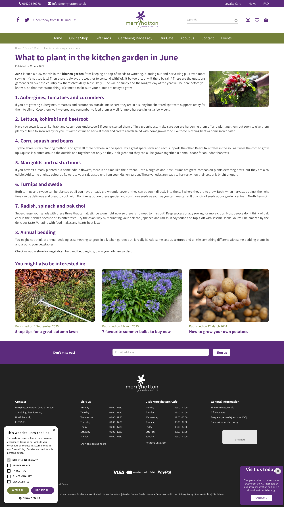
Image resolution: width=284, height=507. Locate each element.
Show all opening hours (93, 443)
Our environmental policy (224, 422)
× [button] (54, 430)
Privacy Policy (186, 494)
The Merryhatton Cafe (222, 407)
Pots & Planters (62, 484)
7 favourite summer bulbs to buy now (136, 331)
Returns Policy (203, 494)
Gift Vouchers (218, 412)
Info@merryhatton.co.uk (69, 3)
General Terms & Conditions (162, 494)
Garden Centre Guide (133, 494)
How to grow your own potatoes (218, 331)
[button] (30, 498)
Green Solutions (111, 494)
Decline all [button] (43, 490)
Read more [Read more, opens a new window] (31, 452)
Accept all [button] (18, 490)
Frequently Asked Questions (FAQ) (229, 417)
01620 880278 (31, 3)
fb (18, 20)
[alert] (31, 464)
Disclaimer (218, 494)
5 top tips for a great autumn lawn (46, 331)
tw (27, 20)
